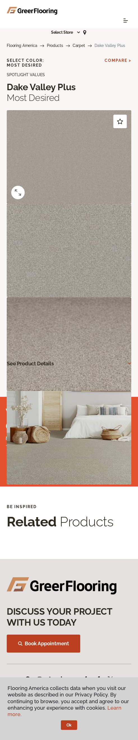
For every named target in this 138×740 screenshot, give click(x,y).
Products (55, 45)
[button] (66, 32)
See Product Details (30, 363)
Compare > (118, 60)
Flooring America (22, 45)
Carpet (79, 45)
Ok (69, 725)
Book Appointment (43, 643)
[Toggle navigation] (125, 20)
